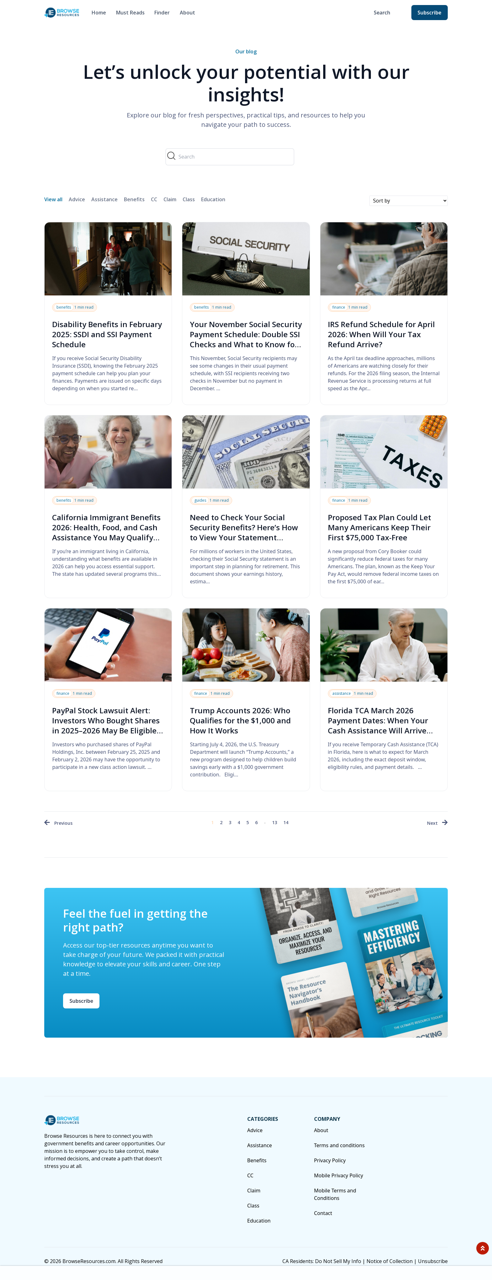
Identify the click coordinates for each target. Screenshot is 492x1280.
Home (99, 12)
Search (382, 12)
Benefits (134, 199)
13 (274, 822)
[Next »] (437, 823)
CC (154, 199)
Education (213, 199)
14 (285, 822)
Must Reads (130, 12)
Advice (77, 199)
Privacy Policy (330, 1160)
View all (53, 199)
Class (189, 199)
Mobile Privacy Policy (338, 1175)
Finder (162, 12)
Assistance (104, 199)
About (187, 12)
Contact (323, 1213)
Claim (169, 199)
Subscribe (429, 12)
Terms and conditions (339, 1145)
